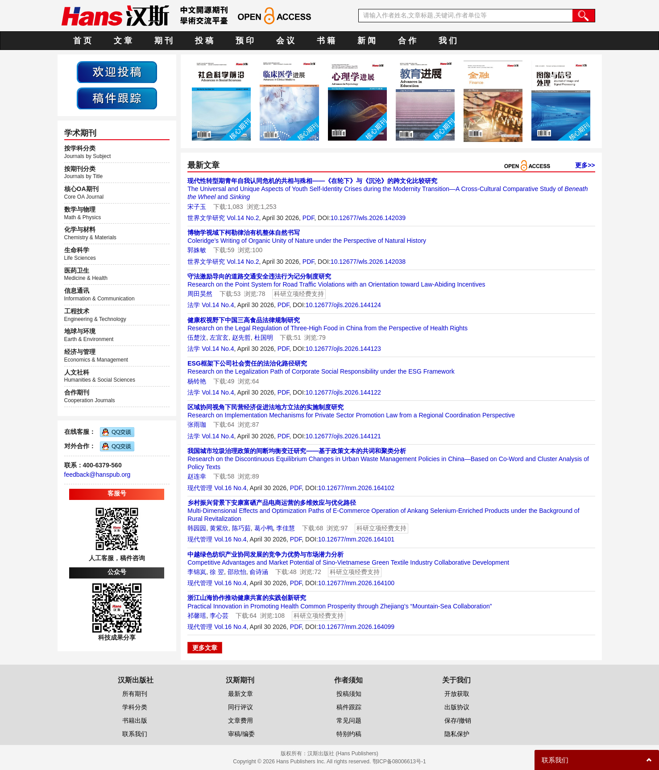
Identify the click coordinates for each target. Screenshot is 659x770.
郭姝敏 (196, 250)
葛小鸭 (263, 528)
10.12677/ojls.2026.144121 (343, 436)
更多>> (585, 165)
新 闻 (366, 40)
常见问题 (348, 720)
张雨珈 (196, 424)
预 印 (245, 40)
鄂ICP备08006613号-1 (399, 761)
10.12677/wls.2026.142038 (368, 261)
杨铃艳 (196, 381)
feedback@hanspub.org (97, 474)
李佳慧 (285, 528)
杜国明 (263, 337)
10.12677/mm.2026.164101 (356, 539)
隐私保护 (456, 733)
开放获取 (456, 693)
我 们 (448, 40)
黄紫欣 (219, 528)
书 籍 (326, 40)
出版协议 (456, 707)
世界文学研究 (206, 217)
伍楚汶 (196, 337)
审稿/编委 (241, 733)
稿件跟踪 (348, 707)
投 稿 (204, 40)
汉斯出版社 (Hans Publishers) (342, 753)
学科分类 (134, 707)
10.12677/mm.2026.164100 (356, 583)
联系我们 (134, 733)
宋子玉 (196, 206)
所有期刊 (134, 693)
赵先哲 (241, 337)
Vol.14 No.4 (218, 304)
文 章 (123, 40)
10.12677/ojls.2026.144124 (343, 304)
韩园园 (196, 528)
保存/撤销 (457, 720)
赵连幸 (196, 476)
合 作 (407, 40)
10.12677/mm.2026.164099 (356, 626)
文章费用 (240, 720)
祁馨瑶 (196, 615)
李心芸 (219, 615)
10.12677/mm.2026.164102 (356, 487)
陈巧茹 (241, 528)
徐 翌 (217, 571)
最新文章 (240, 693)
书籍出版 (134, 720)
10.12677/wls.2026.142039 (368, 217)
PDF (308, 217)
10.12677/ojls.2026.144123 (343, 348)
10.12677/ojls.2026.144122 (343, 392)
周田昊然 (199, 293)
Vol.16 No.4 (230, 487)
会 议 (285, 40)
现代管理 (199, 487)
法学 (193, 304)
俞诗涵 (258, 571)
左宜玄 (219, 337)
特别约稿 (348, 733)
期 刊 (163, 40)
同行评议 (240, 707)
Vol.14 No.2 (243, 217)
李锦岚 (196, 571)
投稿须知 (348, 693)
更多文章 (204, 647)
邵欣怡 (237, 571)
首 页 (82, 40)
